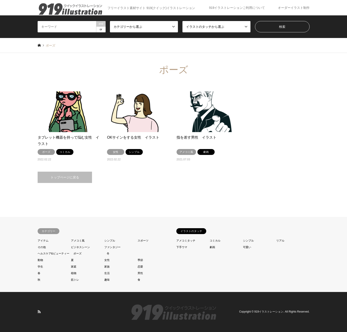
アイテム (43, 240)
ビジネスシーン (80, 247)
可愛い (247, 247)
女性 (107, 260)
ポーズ (77, 253)
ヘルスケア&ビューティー (53, 253)
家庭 (73, 266)
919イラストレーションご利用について (237, 7)
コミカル (215, 240)
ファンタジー (112, 247)
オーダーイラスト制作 (294, 7)
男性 (140, 273)
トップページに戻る (65, 177)
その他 (42, 247)
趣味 (107, 279)
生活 (107, 273)
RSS (39, 311)
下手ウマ (181, 247)
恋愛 (140, 266)
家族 (107, 266)
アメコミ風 (78, 240)
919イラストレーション (268, 311)
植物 (73, 273)
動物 (40, 260)
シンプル (109, 240)
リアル (280, 240)
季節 (140, 260)
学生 (40, 266)
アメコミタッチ (185, 240)
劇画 (212, 247)
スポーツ (143, 240)
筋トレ (75, 279)
